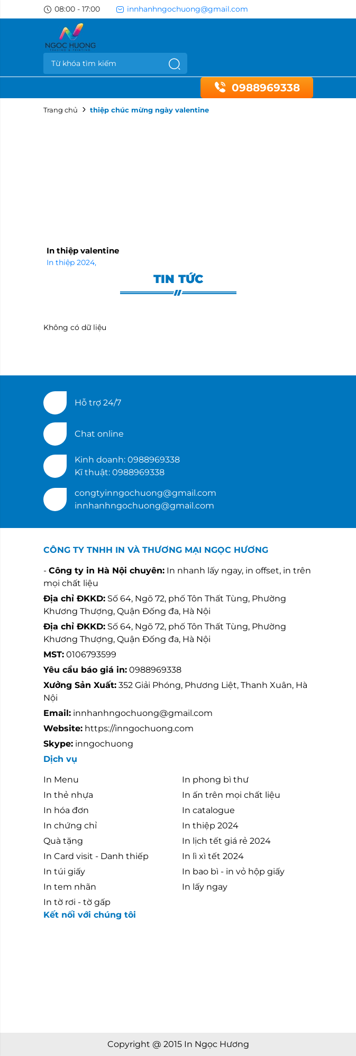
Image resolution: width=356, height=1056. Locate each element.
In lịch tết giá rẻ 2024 (226, 841)
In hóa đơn (66, 810)
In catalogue (208, 810)
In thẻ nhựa (68, 795)
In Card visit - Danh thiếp (96, 856)
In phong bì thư (215, 780)
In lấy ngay (204, 887)
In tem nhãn (69, 887)
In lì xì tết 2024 (213, 856)
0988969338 (257, 87)
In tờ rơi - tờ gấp (77, 902)
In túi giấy (64, 871)
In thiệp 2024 (71, 262)
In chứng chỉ (70, 826)
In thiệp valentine (83, 251)
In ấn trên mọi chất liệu (231, 795)
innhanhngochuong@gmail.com (182, 9)
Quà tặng (63, 841)
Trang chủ (60, 110)
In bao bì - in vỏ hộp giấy (233, 871)
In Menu (61, 780)
